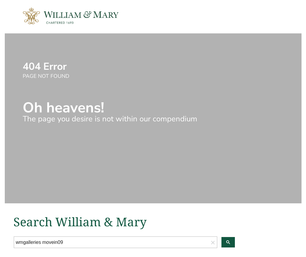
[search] (111, 242)
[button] (213, 242)
